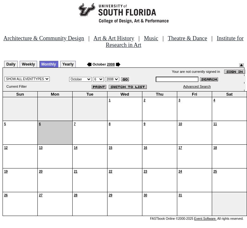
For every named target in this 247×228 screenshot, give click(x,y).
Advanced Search (197, 86)
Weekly (28, 64)
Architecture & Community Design (43, 38)
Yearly (68, 64)
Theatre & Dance (187, 38)
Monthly (49, 64)
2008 (110, 64)
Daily (11, 64)
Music (151, 38)
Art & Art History (114, 38)
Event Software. (205, 218)
